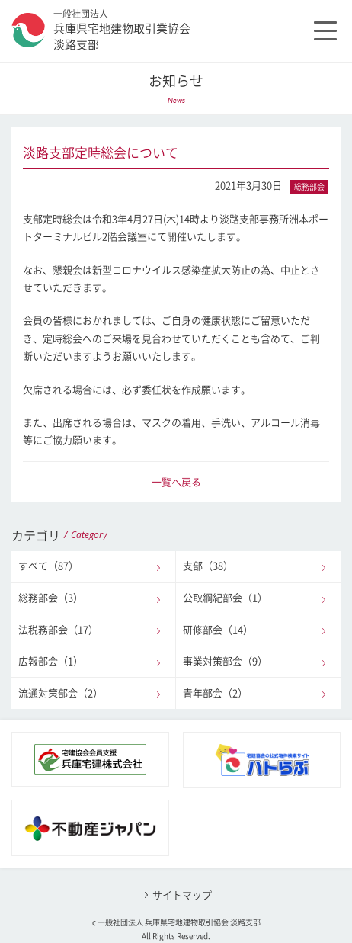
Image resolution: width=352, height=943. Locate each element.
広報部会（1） (50, 661)
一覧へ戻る (176, 482)
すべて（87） (48, 566)
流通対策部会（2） (60, 693)
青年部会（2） (215, 693)
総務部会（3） (50, 598)
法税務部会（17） (58, 630)
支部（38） (208, 566)
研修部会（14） (218, 630)
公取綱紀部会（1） (225, 598)
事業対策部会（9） (225, 661)
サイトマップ (182, 895)
